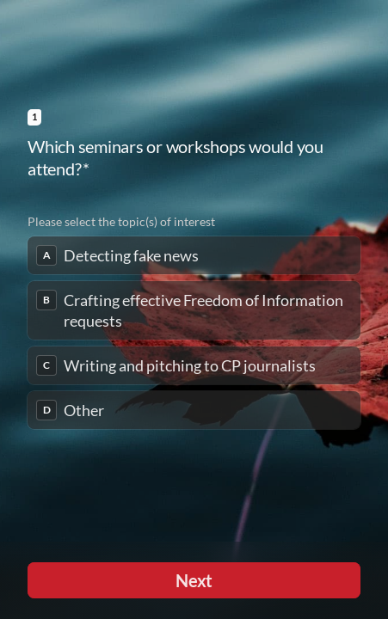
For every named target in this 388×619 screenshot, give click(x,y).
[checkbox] (194, 255)
